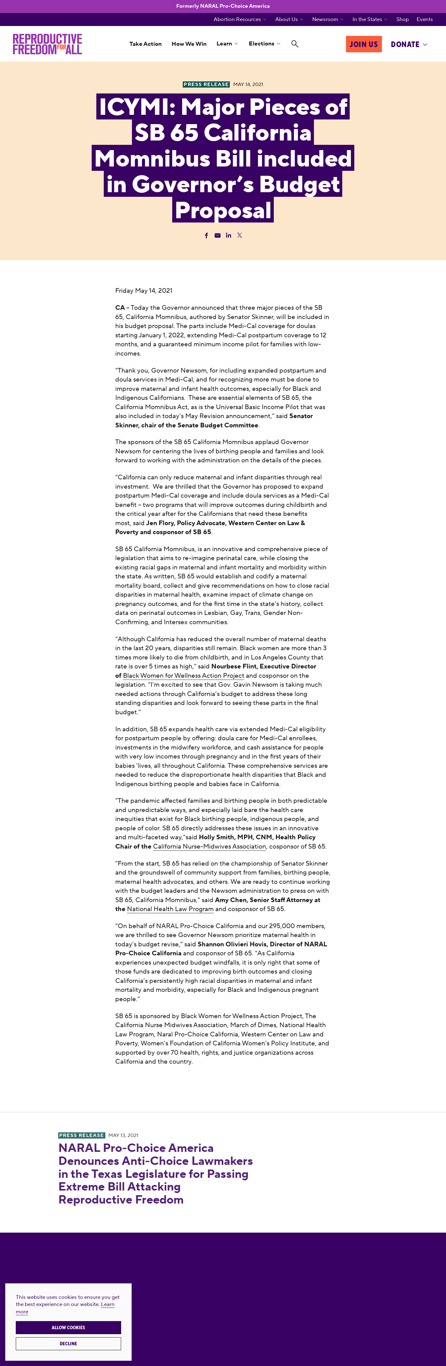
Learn (224, 43)
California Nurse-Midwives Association (209, 846)
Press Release (81, 1135)
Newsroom (325, 19)
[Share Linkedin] (228, 235)
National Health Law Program (170, 909)
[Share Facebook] (206, 235)
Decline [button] (68, 1344)
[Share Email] (217, 235)
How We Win (189, 44)
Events (425, 19)
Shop (402, 19)
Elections (261, 43)
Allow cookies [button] (68, 1328)
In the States (367, 19)
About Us (286, 19)
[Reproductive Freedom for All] (47, 44)
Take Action (145, 44)
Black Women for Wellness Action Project (183, 676)
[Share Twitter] (239, 235)
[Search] (295, 44)
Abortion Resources (237, 19)
